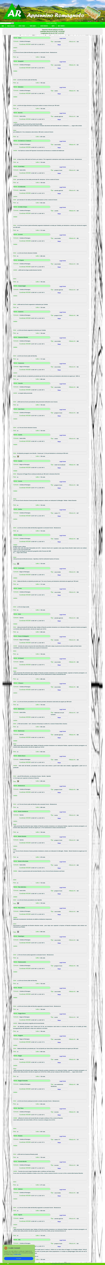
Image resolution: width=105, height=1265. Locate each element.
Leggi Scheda (62, 38)
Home (3, 26)
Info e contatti (61, 26)
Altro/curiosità (44, 26)
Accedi (101, 23)
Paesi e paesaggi (11, 26)
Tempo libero (33, 26)
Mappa (53, 26)
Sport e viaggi (22, 26)
